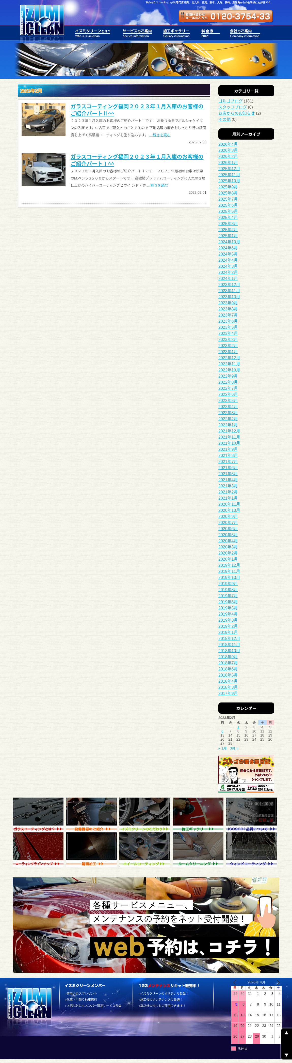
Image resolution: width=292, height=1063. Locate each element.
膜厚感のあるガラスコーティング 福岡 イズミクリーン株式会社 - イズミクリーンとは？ (93, 33)
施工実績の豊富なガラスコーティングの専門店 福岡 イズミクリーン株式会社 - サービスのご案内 (137, 33)
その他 (224, 119)
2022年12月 (229, 358)
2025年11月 (229, 175)
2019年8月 (228, 590)
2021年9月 (228, 449)
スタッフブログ (232, 107)
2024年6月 (228, 248)
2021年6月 (228, 468)
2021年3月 (228, 486)
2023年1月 (228, 352)
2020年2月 (228, 553)
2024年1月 (228, 278)
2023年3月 (228, 339)
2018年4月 (228, 681)
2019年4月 (228, 614)
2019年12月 (229, 565)
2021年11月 (229, 437)
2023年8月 (228, 309)
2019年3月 (228, 620)
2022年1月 (228, 425)
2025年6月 (228, 205)
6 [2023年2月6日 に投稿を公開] (222, 731)
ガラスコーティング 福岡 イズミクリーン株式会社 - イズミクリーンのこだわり (146, 815)
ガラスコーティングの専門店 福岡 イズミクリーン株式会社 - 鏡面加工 (92, 849)
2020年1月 (228, 559)
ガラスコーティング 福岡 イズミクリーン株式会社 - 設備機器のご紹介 (92, 815)
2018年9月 (228, 657)
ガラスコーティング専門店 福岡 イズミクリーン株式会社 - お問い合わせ (226, 16)
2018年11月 (229, 644)
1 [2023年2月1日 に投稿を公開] (238, 727)
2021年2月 (228, 492)
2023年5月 (228, 327)
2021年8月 (228, 455)
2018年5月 (228, 675)
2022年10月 (229, 370)
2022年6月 (228, 394)
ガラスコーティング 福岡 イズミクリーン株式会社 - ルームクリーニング (199, 849)
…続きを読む (160, 135)
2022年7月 (228, 388)
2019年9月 (228, 583)
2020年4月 (228, 541)
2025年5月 (228, 211)
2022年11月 (229, 364)
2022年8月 (228, 382)
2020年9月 (228, 516)
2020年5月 (228, 535)
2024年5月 (228, 254)
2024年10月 (229, 242)
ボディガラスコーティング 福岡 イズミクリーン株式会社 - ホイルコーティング (146, 849)
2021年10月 (229, 443)
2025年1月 (228, 236)
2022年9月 (228, 376)
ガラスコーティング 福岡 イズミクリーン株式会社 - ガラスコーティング (39, 815)
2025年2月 (228, 230)
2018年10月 (229, 651)
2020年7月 (228, 522)
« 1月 (222, 748)
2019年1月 (228, 632)
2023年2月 (228, 345)
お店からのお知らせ (236, 113)
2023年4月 (228, 333)
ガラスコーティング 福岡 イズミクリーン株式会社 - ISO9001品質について (252, 815)
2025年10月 (229, 181)
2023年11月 (229, 291)
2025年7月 (228, 199)
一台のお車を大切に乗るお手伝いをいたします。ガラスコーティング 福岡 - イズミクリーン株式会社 (41, 21)
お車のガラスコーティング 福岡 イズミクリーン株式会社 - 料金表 (210, 33)
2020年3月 (228, 547)
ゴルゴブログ (230, 101)
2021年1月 (228, 498)
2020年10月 (229, 510)
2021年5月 (228, 474)
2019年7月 (228, 596)
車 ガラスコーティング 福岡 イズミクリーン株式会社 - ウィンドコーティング (252, 849)
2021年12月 (229, 431)
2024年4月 (228, 260)
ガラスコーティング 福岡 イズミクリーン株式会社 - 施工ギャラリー (199, 815)
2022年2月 (228, 419)
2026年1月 (228, 162)
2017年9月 (228, 693)
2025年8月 (228, 193)
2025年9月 (228, 187)
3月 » (234, 748)
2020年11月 (229, 504)
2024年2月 (228, 272)
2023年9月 (228, 303)
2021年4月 (228, 480)
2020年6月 (228, 529)
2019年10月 (229, 577)
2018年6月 (228, 669)
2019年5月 (228, 608)
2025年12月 (229, 169)
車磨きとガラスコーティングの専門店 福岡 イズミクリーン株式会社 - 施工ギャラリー (177, 33)
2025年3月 (228, 223)
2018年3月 (228, 687)
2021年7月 (228, 461)
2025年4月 (228, 217)
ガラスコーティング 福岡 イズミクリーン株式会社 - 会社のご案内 (242, 33)
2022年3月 (228, 413)
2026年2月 (228, 156)
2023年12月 (229, 284)
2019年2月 (228, 626)
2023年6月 (228, 321)
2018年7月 (228, 663)
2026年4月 (228, 144)
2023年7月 (228, 315)
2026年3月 (228, 150)
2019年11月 (229, 571)
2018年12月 (229, 638)
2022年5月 (228, 400)
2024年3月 (228, 266)
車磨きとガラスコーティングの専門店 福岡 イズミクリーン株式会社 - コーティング (39, 849)
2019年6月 (228, 602)
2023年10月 (229, 297)
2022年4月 (228, 407)
